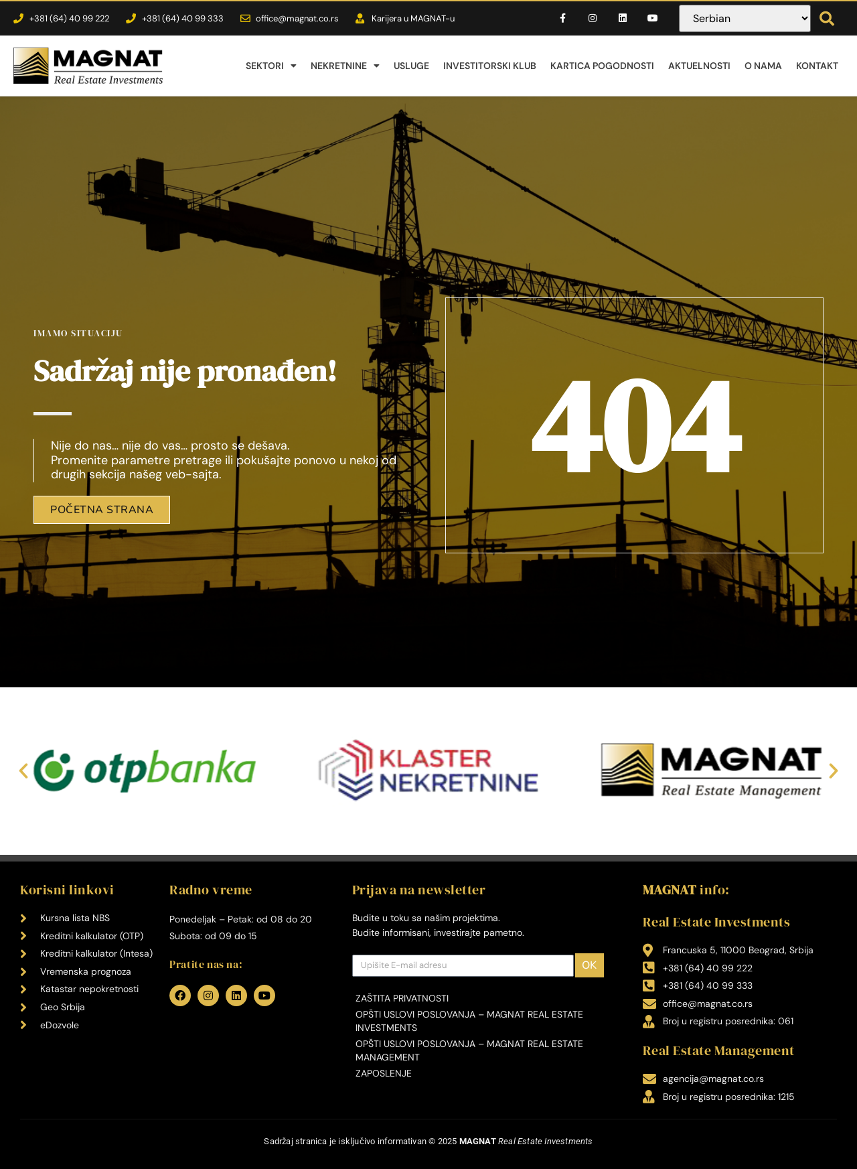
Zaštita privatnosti (402, 998)
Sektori (271, 65)
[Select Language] (744, 18)
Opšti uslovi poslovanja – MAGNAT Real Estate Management (469, 1050)
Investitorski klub (489, 66)
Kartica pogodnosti (602, 66)
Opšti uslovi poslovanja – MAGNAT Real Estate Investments (469, 1021)
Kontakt (817, 66)
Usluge (411, 66)
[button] (826, 18)
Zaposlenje (384, 1073)
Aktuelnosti (699, 66)
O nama (763, 66)
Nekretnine (345, 65)
